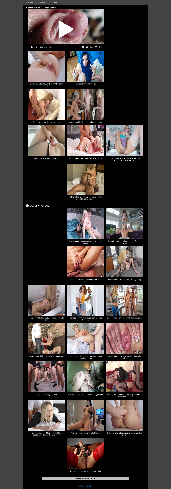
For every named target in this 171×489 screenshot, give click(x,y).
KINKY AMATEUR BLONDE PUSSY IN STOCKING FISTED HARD (124, 160)
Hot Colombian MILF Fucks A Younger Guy (124, 280)
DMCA (80, 486)
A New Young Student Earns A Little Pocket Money (85, 242)
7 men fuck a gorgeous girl (46, 395)
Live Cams (53, 3)
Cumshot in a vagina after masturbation (85, 471)
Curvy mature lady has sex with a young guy (46, 356)
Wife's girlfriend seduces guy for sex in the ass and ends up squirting (85, 198)
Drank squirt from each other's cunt (46, 159)
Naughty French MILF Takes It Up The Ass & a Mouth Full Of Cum (124, 396)
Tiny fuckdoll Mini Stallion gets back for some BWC (124, 242)
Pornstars (42, 3)
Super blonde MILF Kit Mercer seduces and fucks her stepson (85, 357)
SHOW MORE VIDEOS (85, 478)
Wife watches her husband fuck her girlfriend (85, 395)
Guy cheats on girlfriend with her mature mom (124, 318)
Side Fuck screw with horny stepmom (46, 122)
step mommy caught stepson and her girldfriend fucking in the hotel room (46, 434)
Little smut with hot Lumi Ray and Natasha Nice (46, 85)
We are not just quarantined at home (85, 433)
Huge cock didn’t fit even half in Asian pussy (85, 122)
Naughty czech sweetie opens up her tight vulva (124, 357)
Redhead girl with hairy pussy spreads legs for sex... (85, 319)
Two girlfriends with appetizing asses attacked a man (124, 434)
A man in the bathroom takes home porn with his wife (46, 319)
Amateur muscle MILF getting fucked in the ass (85, 281)
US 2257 (89, 486)
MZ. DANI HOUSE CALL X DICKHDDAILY (85, 159)
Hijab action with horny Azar (85, 84)
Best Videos (30, 3)
